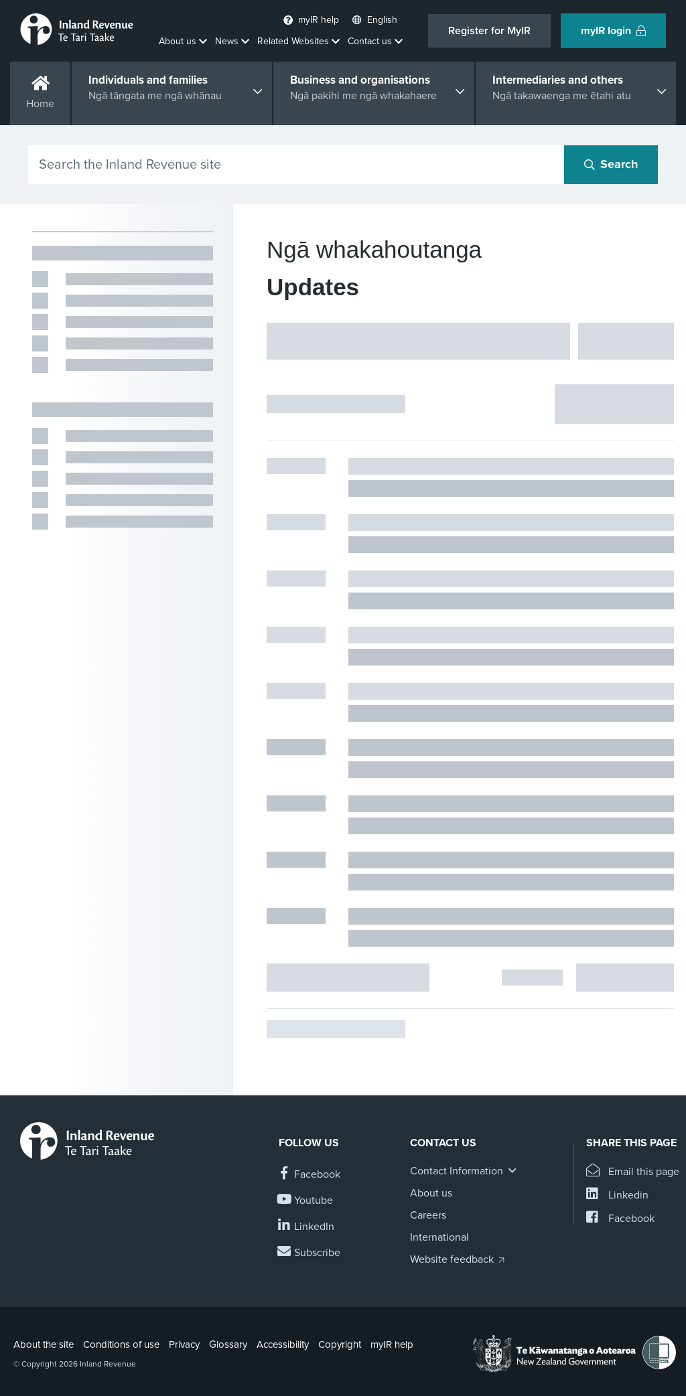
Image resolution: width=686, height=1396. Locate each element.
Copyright (339, 1344)
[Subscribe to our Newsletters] (309, 1253)
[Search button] (611, 164)
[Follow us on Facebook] (309, 1174)
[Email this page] (632, 1172)
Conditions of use (121, 1344)
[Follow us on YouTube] (306, 1200)
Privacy (184, 1344)
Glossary (228, 1344)
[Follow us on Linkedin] (306, 1227)
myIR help (391, 1344)
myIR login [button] (613, 30)
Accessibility (283, 1344)
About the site (43, 1344)
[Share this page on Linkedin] (617, 1195)
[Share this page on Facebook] (620, 1219)
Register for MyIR (489, 30)
